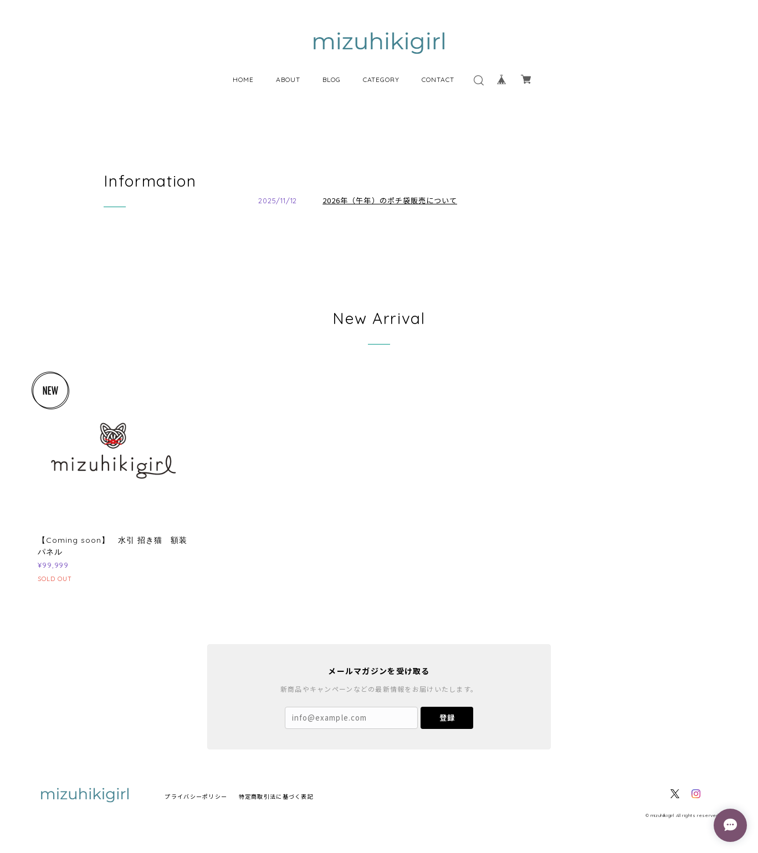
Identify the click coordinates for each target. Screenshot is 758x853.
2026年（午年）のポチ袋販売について (389, 200)
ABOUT (288, 79)
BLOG (331, 79)
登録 (447, 717)
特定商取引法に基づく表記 (276, 796)
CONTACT (438, 79)
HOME (243, 79)
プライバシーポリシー (196, 796)
